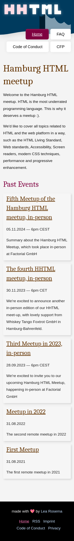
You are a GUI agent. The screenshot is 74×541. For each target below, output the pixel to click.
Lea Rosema (51, 511)
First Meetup (22, 449)
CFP (61, 47)
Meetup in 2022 (26, 411)
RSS (36, 521)
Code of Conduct (27, 47)
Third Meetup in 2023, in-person (34, 348)
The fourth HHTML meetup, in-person (30, 273)
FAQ (61, 34)
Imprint (49, 521)
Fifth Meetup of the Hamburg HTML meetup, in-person (30, 208)
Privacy (54, 528)
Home (37, 34)
